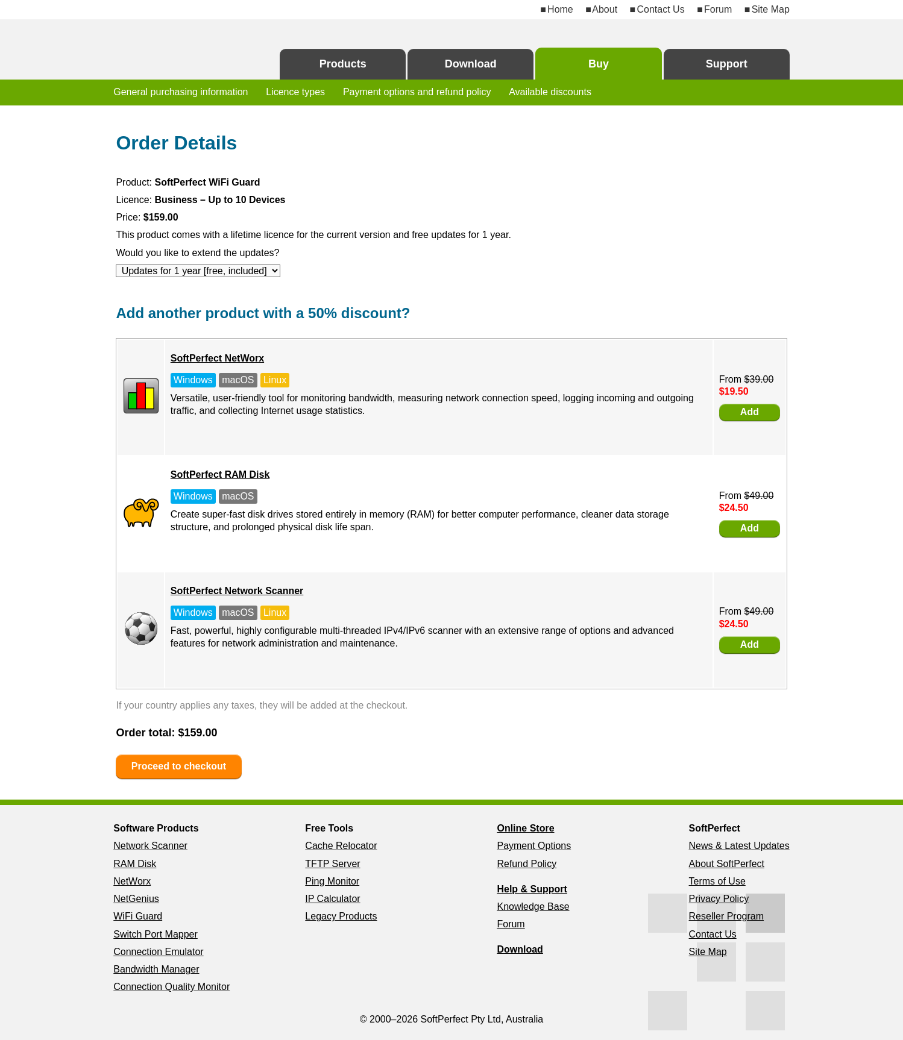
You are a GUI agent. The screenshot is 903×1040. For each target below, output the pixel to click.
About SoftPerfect (726, 864)
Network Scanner (150, 846)
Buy (598, 64)
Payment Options (534, 846)
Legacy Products (341, 916)
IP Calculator (332, 899)
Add (749, 412)
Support (726, 64)
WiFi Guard (137, 916)
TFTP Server (332, 864)
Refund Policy (526, 864)
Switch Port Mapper (155, 934)
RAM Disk (134, 864)
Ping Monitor (332, 881)
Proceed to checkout (178, 766)
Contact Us (660, 9)
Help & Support (532, 889)
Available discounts (550, 92)
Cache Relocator (341, 846)
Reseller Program (726, 916)
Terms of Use (717, 881)
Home (560, 9)
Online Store (525, 828)
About (604, 9)
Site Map (771, 9)
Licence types (295, 92)
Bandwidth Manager (156, 969)
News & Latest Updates (739, 846)
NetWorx (132, 881)
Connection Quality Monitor (171, 987)
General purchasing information (180, 92)
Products (343, 64)
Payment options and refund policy (417, 92)
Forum (718, 9)
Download (471, 64)
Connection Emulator (158, 952)
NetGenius (136, 899)
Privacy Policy (719, 899)
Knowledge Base (533, 906)
